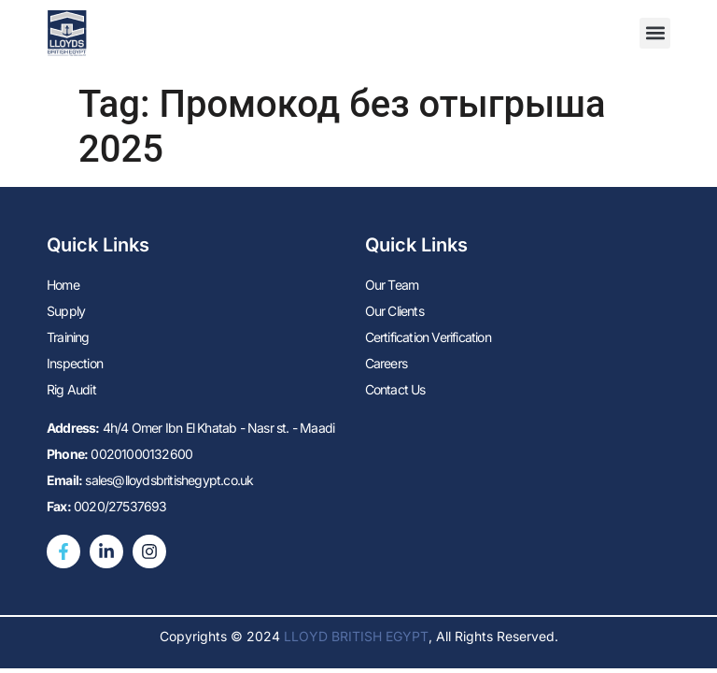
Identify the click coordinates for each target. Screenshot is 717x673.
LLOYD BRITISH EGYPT (356, 636)
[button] (655, 33)
